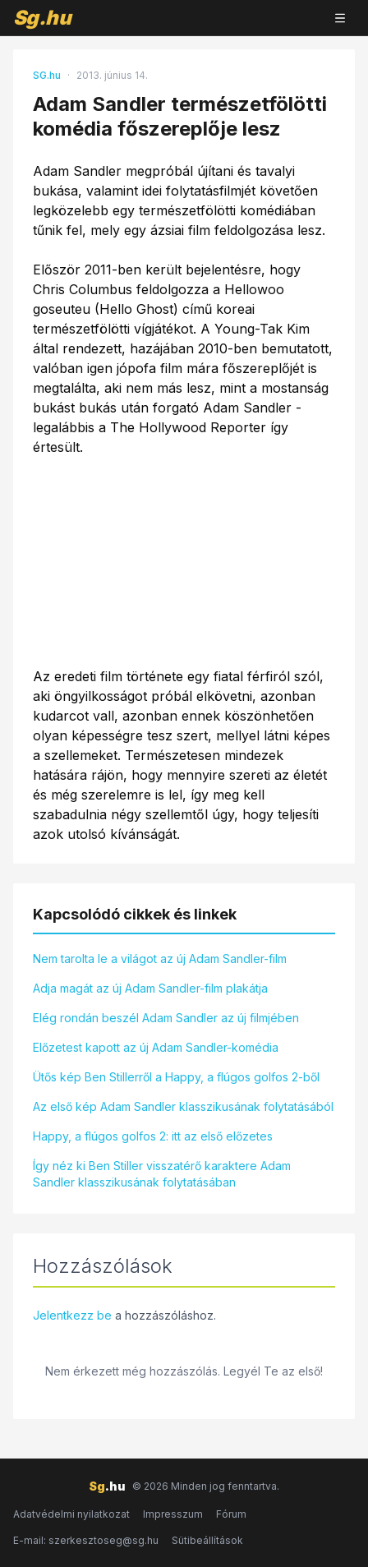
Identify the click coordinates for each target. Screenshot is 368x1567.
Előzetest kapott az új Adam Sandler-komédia (155, 1047)
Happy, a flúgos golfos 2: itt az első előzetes (153, 1136)
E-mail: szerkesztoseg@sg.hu (86, 1540)
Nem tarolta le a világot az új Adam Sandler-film (160, 959)
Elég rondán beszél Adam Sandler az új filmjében (166, 1018)
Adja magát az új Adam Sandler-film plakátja (150, 988)
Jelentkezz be (72, 1315)
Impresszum (173, 1514)
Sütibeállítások (207, 1540)
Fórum (231, 1514)
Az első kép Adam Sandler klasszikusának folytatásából (183, 1106)
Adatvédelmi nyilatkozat (71, 1514)
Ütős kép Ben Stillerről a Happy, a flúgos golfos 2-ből (176, 1077)
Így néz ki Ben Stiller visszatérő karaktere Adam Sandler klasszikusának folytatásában (162, 1174)
